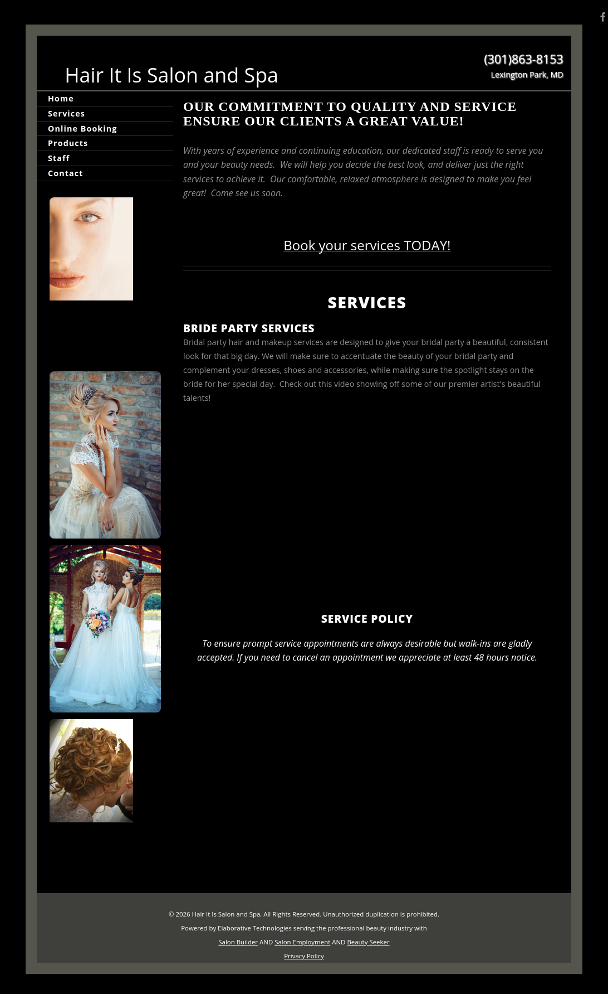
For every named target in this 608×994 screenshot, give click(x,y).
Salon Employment (302, 942)
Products (68, 143)
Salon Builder (238, 942)
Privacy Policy (304, 956)
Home (61, 98)
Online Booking (82, 128)
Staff (59, 158)
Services (66, 113)
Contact (65, 173)
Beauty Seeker (368, 942)
